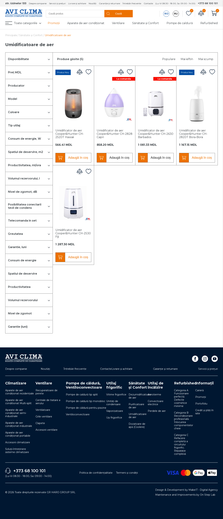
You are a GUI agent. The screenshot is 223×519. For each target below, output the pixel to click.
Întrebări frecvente (132, 3)
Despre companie (38, 3)
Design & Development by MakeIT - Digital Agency (186, 489)
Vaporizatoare (114, 411)
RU (176, 13)
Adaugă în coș (78, 157)
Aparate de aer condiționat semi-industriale (15, 413)
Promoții (54, 23)
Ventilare (118, 23)
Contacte (148, 3)
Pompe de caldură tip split (82, 394)
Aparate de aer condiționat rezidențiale (19, 392)
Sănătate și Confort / (32, 35)
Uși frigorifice (114, 417)
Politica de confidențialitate (96, 472)
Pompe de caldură (180, 23)
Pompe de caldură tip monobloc (85, 401)
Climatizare (15, 383)
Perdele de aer (157, 411)
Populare (168, 59)
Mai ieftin (187, 59)
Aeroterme (154, 394)
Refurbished (209, 23)
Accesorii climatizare (17, 442)
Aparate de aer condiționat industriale (18, 424)
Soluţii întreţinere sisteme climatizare (17, 450)
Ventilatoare (43, 409)
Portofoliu (201, 403)
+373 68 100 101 (208, 3)
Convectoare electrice (155, 403)
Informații (204, 383)
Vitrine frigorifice (116, 394)
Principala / (12, 35)
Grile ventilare (44, 416)
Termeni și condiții (127, 472)
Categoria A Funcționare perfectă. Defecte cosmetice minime (181, 398)
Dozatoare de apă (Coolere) (137, 425)
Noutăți (92, 3)
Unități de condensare (113, 403)
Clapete (40, 423)
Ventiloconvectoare (78, 414)
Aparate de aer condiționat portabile (17, 434)
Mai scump (205, 59)
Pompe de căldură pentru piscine (86, 407)
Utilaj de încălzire (155, 385)
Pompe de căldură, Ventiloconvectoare (84, 385)
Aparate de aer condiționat (85, 23)
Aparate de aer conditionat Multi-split (18, 402)
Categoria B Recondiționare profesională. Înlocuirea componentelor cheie (183, 420)
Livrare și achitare (77, 3)
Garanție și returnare (109, 3)
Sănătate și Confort (145, 23)
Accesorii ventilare (46, 429)
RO (166, 13)
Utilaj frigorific (114, 385)
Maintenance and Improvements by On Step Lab (185, 494)
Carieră (199, 390)
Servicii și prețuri (57, 3)
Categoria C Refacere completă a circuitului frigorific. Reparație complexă (181, 444)
